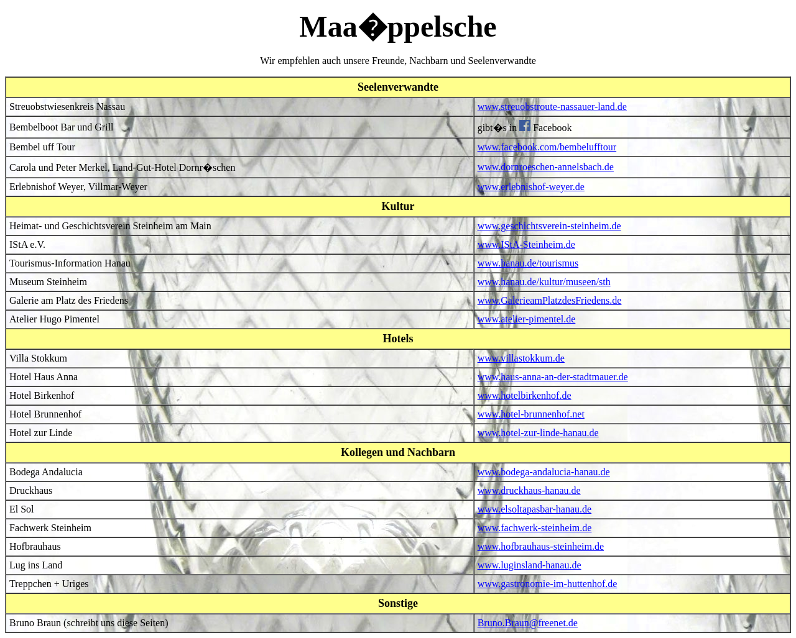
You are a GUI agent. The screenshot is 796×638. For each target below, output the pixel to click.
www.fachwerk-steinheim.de (535, 527)
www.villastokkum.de (521, 358)
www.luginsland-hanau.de (529, 565)
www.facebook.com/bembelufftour (547, 147)
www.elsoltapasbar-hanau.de (534, 509)
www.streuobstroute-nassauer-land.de (552, 106)
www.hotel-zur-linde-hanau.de (538, 432)
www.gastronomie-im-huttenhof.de (548, 583)
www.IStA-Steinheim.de (526, 244)
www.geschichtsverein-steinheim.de (549, 226)
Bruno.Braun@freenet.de (528, 622)
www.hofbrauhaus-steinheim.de (541, 546)
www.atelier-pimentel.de (527, 319)
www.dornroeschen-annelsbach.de (546, 167)
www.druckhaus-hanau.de (529, 490)
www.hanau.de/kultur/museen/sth (544, 281)
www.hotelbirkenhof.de (525, 395)
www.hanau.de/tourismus (528, 263)
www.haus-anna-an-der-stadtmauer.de (553, 376)
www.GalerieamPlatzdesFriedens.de (550, 300)
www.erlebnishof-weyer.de (531, 186)
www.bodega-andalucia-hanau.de (544, 472)
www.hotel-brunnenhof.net (531, 414)
